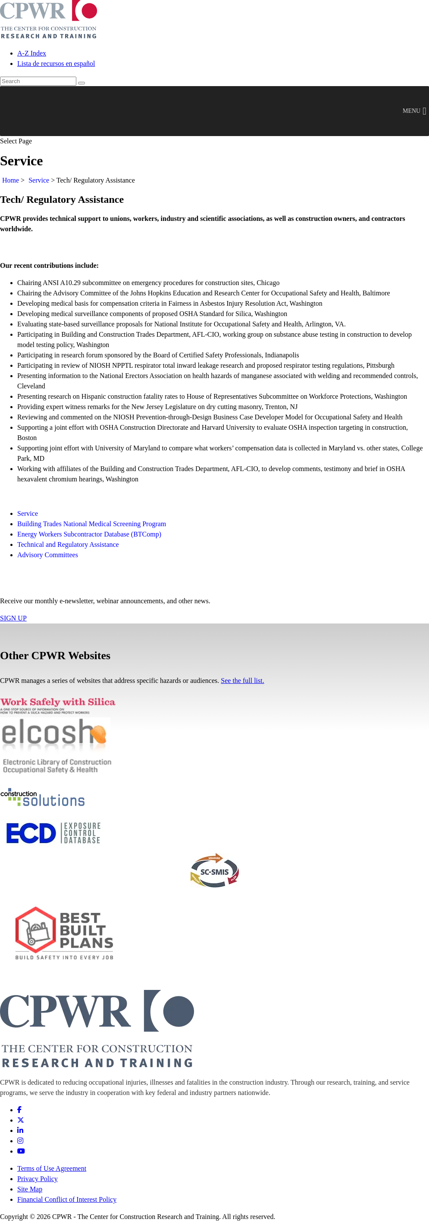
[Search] (81, 83)
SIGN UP (13, 618)
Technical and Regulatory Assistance (68, 544)
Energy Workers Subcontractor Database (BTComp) (89, 534)
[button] (411, 111)
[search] (38, 81)
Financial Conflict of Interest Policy (66, 1199)
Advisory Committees (47, 554)
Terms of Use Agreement (51, 1168)
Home (10, 180)
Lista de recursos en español (56, 63)
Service (38, 180)
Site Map (29, 1189)
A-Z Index (31, 53)
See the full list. (242, 680)
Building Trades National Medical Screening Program (91, 523)
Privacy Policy (37, 1178)
